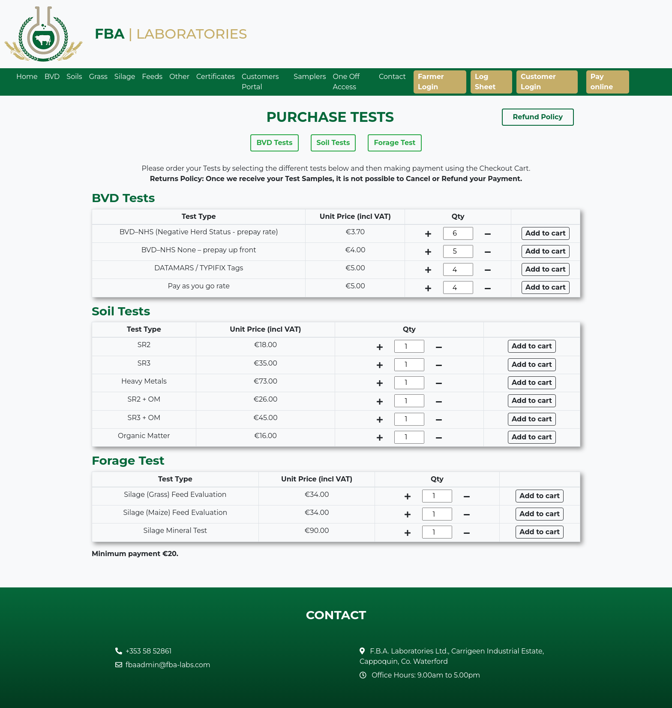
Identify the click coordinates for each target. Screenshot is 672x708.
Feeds (152, 77)
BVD (52, 77)
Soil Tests (333, 143)
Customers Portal (260, 82)
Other (179, 77)
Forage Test (394, 143)
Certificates (215, 77)
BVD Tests (274, 143)
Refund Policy (538, 117)
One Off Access (346, 82)
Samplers (310, 77)
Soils (74, 77)
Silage (124, 77)
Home (27, 77)
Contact (392, 77)
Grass (98, 77)
